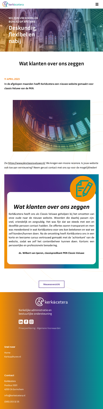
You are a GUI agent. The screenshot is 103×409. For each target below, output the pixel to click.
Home (7, 352)
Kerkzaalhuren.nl (12, 356)
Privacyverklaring (27, 328)
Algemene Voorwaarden (49, 328)
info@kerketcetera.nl (14, 395)
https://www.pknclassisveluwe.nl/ (26, 163)
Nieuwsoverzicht (51, 284)
